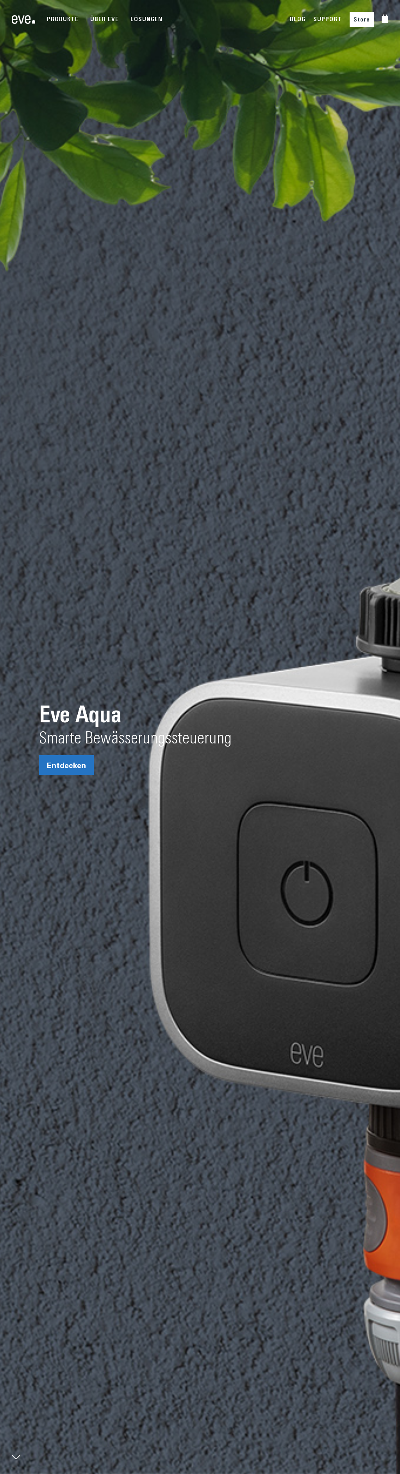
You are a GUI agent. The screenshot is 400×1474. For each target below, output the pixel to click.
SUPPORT (327, 19)
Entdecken (66, 765)
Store (362, 19)
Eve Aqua (80, 713)
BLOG (297, 19)
